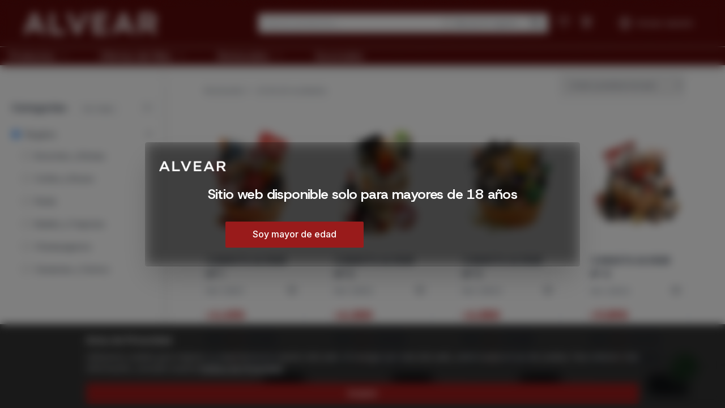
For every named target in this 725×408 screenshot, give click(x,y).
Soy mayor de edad (294, 234)
